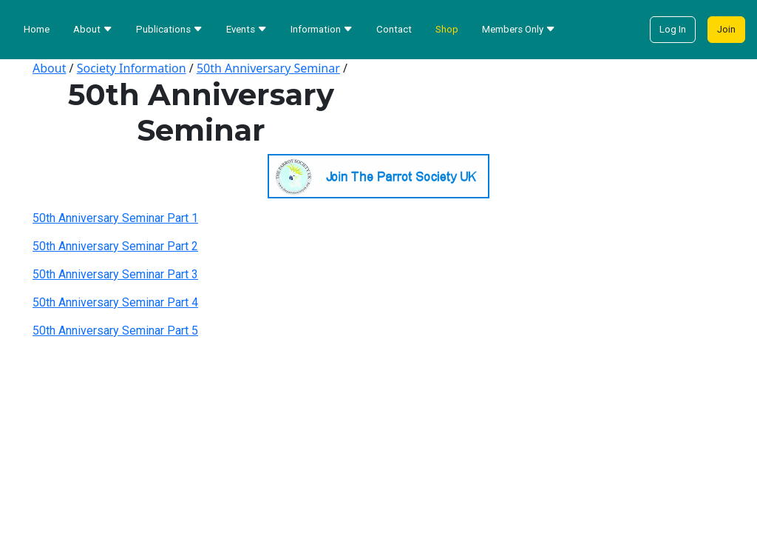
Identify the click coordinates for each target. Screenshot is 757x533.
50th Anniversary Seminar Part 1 (115, 218)
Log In (672, 29)
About (49, 68)
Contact (394, 29)
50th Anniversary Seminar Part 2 (115, 246)
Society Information (131, 68)
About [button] (92, 29)
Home (37, 29)
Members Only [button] (518, 29)
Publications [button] (169, 29)
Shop (446, 29)
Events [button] (246, 29)
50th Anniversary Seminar (268, 68)
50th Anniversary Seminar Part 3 (115, 274)
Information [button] (322, 29)
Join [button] (726, 29)
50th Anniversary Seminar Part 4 (115, 302)
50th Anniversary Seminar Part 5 (115, 331)
